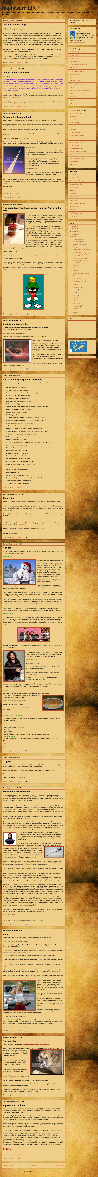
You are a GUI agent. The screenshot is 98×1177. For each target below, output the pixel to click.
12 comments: (19, 487)
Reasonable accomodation (16, 791)
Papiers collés (74, 206)
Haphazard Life (19, 8)
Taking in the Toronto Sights (17, 117)
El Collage (73, 190)
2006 (73, 237)
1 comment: (19, 1158)
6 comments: (19, 106)
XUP (71, 103)
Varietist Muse (74, 164)
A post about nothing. (14, 1105)
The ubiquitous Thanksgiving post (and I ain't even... (81, 253)
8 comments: (19, 62)
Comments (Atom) (37, 1171)
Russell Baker (23, 524)
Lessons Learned (75, 61)
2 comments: (19, 751)
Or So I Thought (74, 145)
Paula (4, 743)
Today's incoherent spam (16, 72)
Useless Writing (74, 161)
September (77, 287)
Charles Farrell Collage (77, 181)
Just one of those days (14, 24)
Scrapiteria (73, 210)
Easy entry (8, 498)
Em (4, 747)
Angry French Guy (75, 113)
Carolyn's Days (74, 177)
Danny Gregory (74, 123)
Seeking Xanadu (75, 74)
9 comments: (19, 197)
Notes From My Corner (77, 142)
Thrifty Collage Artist (76, 213)
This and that (10, 1041)
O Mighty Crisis (74, 68)
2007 (73, 234)
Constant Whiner (75, 55)
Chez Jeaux (73, 119)
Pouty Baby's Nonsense (77, 71)
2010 (73, 226)
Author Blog (73, 116)
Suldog (72, 155)
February (76, 306)
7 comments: (19, 781)
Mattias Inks (73, 139)
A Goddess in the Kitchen (77, 52)
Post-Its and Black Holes (15, 324)
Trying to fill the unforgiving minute (80, 90)
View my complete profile (77, 42)
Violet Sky (73, 93)
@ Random (73, 174)
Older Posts (60, 1165)
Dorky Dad (73, 126)
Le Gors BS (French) (76, 132)
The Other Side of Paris (77, 158)
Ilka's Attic (73, 193)
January (76, 308)
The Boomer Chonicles (77, 84)
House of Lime (74, 58)
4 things (7, 548)
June (75, 295)
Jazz (79, 31)
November (77, 242)
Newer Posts (7, 1165)
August (76, 290)
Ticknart (5, 742)
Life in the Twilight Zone (77, 135)
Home (34, 1165)
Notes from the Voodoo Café (78, 64)
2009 (73, 229)
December (77, 239)
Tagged (7, 761)
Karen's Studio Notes (76, 197)
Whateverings (74, 216)
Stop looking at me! (76, 81)
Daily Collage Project (76, 184)
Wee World (73, 97)
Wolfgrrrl (72, 100)
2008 (73, 231)
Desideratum (74, 187)
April (75, 300)
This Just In (73, 87)
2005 (73, 312)
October (76, 284)
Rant (5, 934)
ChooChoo (53, 738)
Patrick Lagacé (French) (77, 148)
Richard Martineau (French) (78, 151)
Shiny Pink (73, 77)
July (75, 292)
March (76, 303)
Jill (4, 745)
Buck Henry (40, 528)
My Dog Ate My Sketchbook (78, 203)
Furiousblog (73, 129)
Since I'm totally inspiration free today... (23, 379)
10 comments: (19, 314)
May (75, 298)
